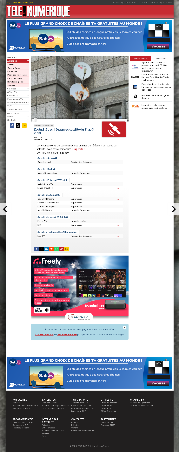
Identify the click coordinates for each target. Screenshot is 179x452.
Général (74, 428)
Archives (11, 85)
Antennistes (13, 113)
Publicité (75, 425)
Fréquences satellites (43, 125)
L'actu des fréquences (17, 75)
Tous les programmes (22, 428)
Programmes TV (15, 99)
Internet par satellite (163, 2)
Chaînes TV (12, 95)
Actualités (12, 60)
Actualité (46, 425)
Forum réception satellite (53, 408)
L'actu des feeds (14, 78)
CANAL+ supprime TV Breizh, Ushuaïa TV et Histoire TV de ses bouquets (155, 77)
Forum (10, 116)
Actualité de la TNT (79, 403)
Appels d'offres (14, 109)
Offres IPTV (106, 408)
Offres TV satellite (109, 403)
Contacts (11, 120)
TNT (136, 2)
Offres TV (12, 92)
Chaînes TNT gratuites (81, 405)
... (118, 162)
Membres (12, 57)
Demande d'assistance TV (82, 430)
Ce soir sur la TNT (21, 425)
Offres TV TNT (107, 405)
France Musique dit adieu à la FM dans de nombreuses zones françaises (156, 87)
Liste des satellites (50, 403)
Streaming (148, 2)
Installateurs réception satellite (55, 405)
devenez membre (67, 334)
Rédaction (75, 422)
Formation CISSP (108, 425)
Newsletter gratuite (15, 82)
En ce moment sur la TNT (24, 422)
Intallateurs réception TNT (82, 408)
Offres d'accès (48, 428)
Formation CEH (107, 422)
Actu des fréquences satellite (25, 405)
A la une (11, 64)
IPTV (141, 2)
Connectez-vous (44, 334)
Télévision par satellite (123, 2)
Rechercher (12, 71)
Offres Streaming (108, 411)
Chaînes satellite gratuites (141, 405)
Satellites (11, 88)
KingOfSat (78, 149)
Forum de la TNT (78, 411)
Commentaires (13, 68)
